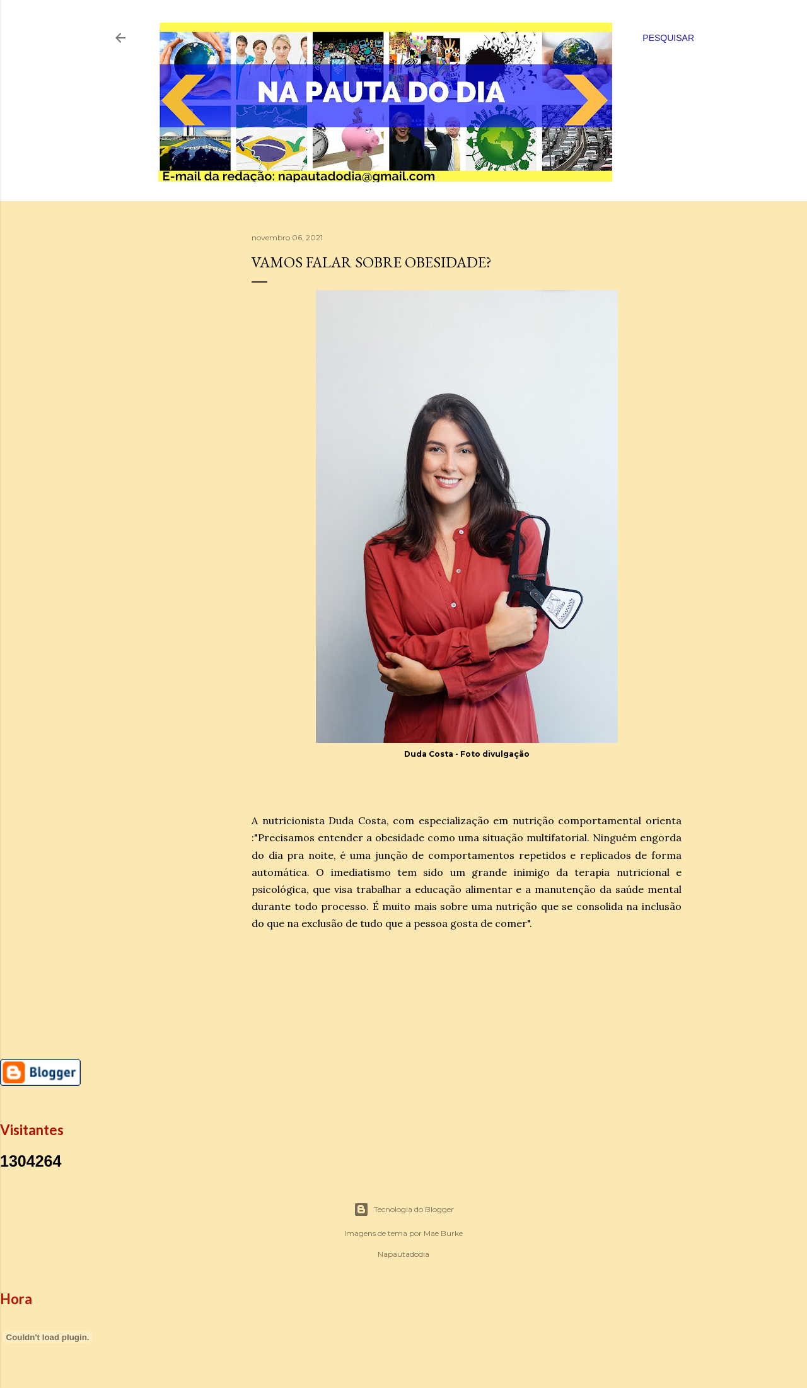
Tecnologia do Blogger (404, 1209)
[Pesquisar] (668, 38)
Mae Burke (443, 1233)
